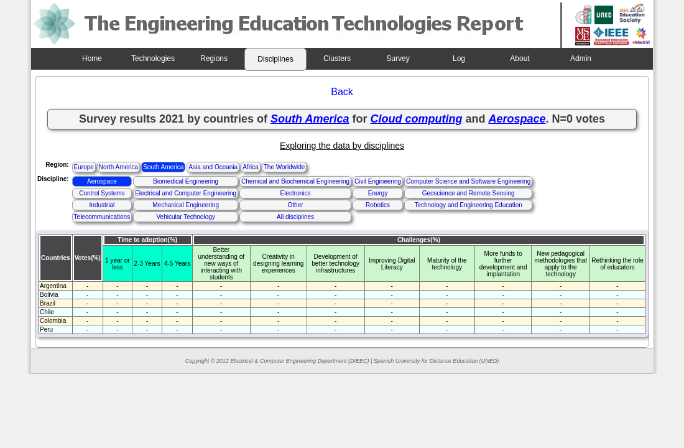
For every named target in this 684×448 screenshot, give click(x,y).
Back (342, 91)
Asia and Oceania (213, 167)
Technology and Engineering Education (468, 205)
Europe (84, 167)
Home (92, 58)
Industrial (102, 205)
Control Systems (101, 193)
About (519, 58)
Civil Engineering (377, 181)
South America (163, 167)
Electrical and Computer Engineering (185, 193)
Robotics (378, 205)
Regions (214, 58)
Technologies (153, 58)
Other (295, 205)
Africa (251, 167)
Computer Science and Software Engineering (468, 181)
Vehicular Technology (185, 216)
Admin (580, 58)
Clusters (337, 58)
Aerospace (102, 181)
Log (459, 58)
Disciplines (275, 59)
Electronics (295, 193)
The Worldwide (284, 167)
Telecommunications (102, 216)
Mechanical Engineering (185, 205)
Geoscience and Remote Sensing (468, 193)
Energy (378, 193)
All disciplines (295, 216)
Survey (397, 58)
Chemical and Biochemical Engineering (295, 181)
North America (118, 167)
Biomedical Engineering (185, 181)
